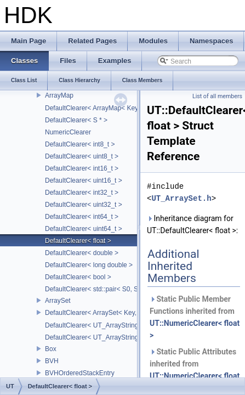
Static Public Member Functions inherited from (195, 317)
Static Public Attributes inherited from (195, 369)
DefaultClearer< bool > (78, 277)
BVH (52, 361)
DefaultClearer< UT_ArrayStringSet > (99, 337)
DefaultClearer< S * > (76, 120)
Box (50, 349)
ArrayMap (59, 95)
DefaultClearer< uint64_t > (83, 229)
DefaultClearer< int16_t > (81, 168)
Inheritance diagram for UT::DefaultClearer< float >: (192, 224)
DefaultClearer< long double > (89, 265)
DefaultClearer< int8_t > (80, 144)
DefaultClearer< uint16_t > (83, 180)
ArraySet (58, 300)
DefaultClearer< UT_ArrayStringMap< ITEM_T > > (118, 325)
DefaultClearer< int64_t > (81, 217)
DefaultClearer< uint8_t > (81, 156)
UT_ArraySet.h (181, 198)
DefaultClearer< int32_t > (81, 192)
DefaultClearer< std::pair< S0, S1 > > (99, 289)
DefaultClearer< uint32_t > (83, 204)
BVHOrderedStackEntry (80, 373)
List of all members (217, 96)
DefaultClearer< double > (81, 253)
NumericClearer (68, 132)
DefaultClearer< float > (78, 241)
